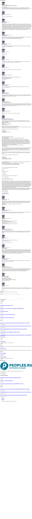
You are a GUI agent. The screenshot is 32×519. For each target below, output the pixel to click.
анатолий (3, 258)
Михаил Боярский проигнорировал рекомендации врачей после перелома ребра (13, 329)
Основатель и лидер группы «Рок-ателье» (7, 318)
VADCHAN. (3, 229)
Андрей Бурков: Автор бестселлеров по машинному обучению (10, 378)
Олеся (2, 266)
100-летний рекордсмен (4, 312)
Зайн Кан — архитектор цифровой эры (6, 381)
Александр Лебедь (3, 357)
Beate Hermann (4, 14)
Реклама (3, 399)
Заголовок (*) (2, 294)
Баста (1, 345)
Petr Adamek (3, 111)
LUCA (3, 101)
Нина (2, 285)
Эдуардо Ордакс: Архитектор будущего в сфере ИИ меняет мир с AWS (11, 384)
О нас (2, 398)
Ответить (3, 10)
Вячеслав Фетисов (3, 349)
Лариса (3, 67)
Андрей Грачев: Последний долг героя (6, 306)
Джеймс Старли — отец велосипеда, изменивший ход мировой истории (12, 309)
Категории (3, 400)
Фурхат (3, 92)
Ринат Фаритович (4, 118)
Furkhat (3, 84)
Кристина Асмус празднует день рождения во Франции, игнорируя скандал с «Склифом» (15, 323)
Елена (2, 276)
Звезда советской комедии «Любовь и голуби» (7, 315)
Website (1, 292)
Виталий (3, 59)
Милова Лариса (4, 218)
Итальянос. (3, 247)
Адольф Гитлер (2, 342)
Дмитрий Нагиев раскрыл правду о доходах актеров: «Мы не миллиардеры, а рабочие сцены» (15, 326)
